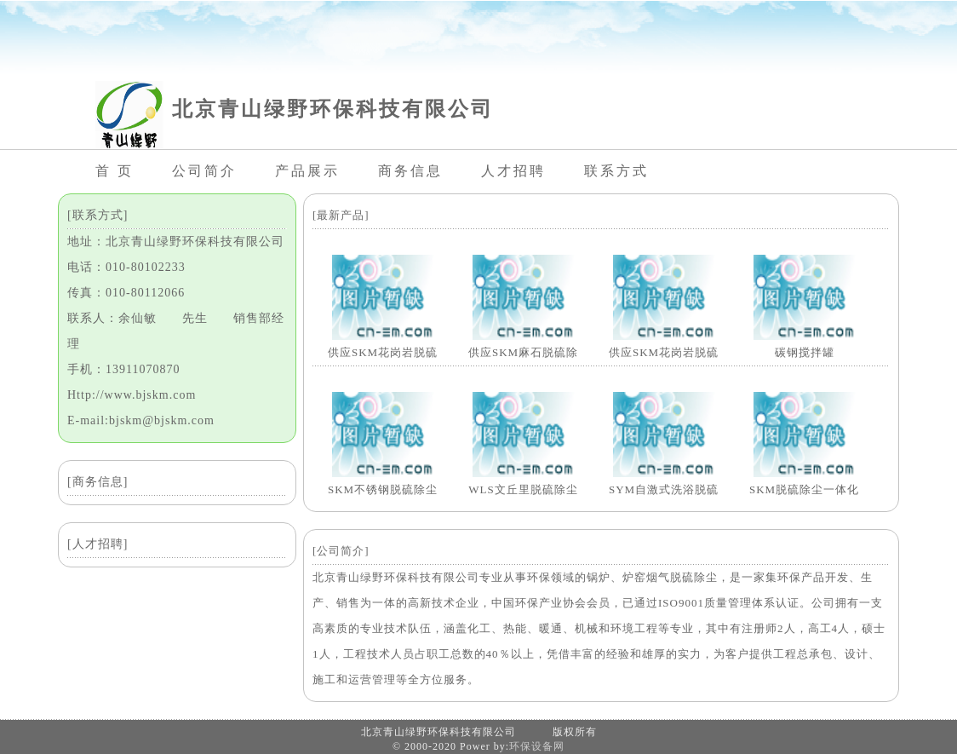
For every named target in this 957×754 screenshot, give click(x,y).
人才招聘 (513, 171)
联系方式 (616, 171)
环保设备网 (536, 746)
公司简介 (204, 171)
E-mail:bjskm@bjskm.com (141, 420)
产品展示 (307, 171)
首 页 (114, 171)
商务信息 (410, 171)
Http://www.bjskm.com (131, 395)
